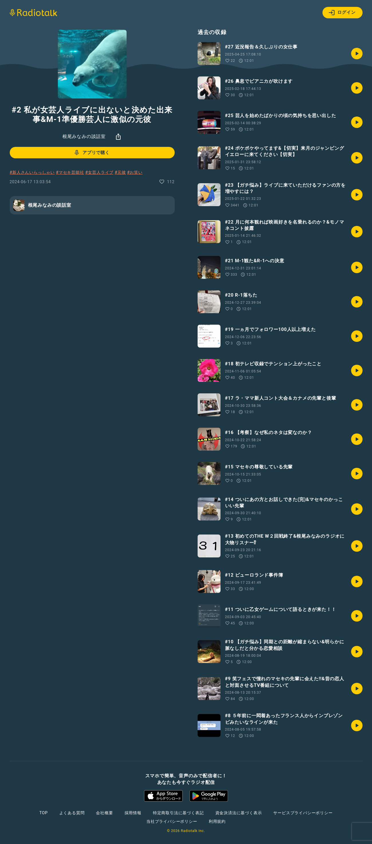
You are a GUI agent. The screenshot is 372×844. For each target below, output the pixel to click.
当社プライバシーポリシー (171, 821)
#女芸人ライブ (99, 172)
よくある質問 (72, 813)
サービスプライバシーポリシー (302, 813)
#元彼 (120, 172)
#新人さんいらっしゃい (32, 172)
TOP (43, 813)
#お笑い (135, 172)
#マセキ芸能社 (70, 172)
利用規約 (217, 821)
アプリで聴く (91, 152)
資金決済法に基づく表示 (238, 813)
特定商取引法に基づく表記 (178, 813)
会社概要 (104, 813)
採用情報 (133, 813)
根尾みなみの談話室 (84, 136)
